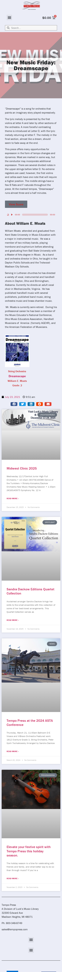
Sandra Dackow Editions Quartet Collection (30, 591)
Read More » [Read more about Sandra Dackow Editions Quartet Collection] (13, 620)
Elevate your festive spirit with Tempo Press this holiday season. (29, 851)
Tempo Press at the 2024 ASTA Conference (30, 722)
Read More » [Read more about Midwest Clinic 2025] (13, 498)
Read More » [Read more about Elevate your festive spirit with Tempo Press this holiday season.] (13, 878)
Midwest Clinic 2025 (22, 468)
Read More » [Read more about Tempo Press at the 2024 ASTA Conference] (13, 751)
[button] (9, 17)
